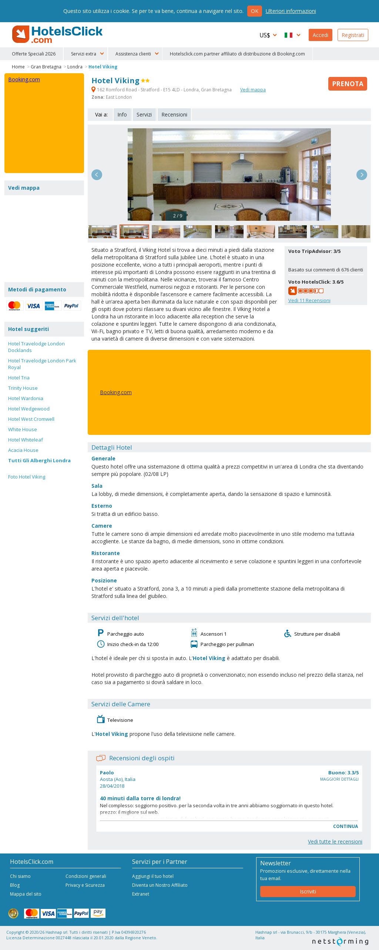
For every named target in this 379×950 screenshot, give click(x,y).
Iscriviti (308, 891)
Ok (254, 10)
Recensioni (174, 114)
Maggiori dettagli (339, 779)
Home (18, 67)
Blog (15, 885)
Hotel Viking (102, 67)
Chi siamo (20, 876)
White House (22, 429)
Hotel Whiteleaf (25, 439)
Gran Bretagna (46, 67)
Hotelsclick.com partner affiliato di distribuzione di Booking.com (237, 54)
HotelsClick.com (58, 34)
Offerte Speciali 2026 (34, 54)
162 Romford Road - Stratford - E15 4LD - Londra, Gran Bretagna (162, 90)
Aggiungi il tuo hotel (153, 876)
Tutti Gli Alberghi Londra (39, 460)
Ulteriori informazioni (291, 10)
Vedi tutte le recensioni (335, 841)
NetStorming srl (340, 941)
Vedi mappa (253, 90)
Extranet (140, 894)
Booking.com (116, 392)
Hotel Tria (19, 377)
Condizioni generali (86, 876)
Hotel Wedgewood (29, 408)
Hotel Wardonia (25, 398)
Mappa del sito (25, 894)
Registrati (353, 34)
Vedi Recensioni (309, 300)
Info (122, 114)
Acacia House (23, 450)
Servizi (144, 114)
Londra (75, 67)
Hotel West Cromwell (31, 419)
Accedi (320, 34)
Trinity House (23, 388)
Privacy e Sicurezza (85, 885)
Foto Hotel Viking (26, 476)
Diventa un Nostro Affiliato (160, 885)
